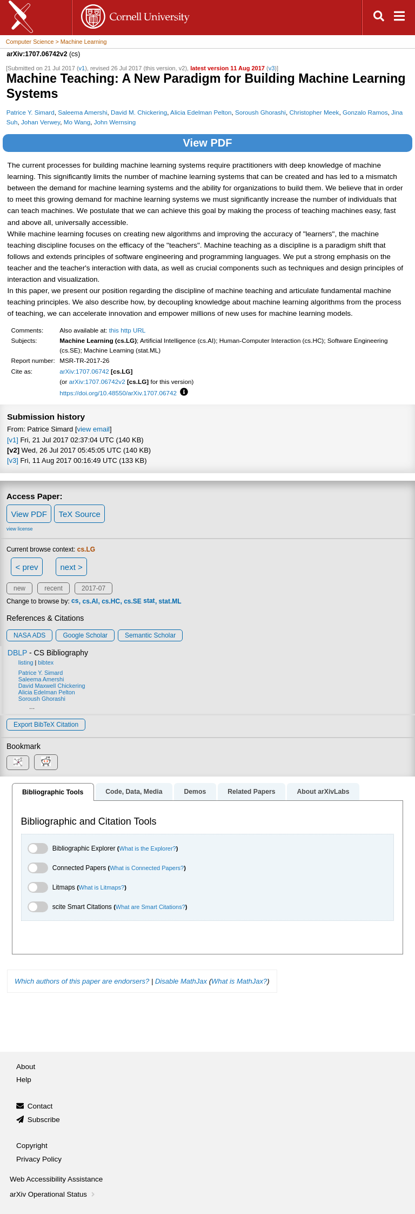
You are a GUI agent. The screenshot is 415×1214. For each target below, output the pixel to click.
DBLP (17, 652)
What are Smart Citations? (150, 907)
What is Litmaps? (101, 887)
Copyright (32, 1146)
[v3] (12, 460)
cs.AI (90, 601)
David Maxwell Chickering (51, 685)
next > (71, 567)
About (25, 1067)
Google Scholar (85, 635)
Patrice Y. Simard (30, 112)
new (19, 588)
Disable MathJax (181, 981)
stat (149, 601)
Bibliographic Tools (52, 792)
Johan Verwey (40, 121)
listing (26, 662)
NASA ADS (29, 635)
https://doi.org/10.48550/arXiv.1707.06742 (118, 392)
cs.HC (111, 601)
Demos (195, 791)
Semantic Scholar (150, 635)
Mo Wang (77, 121)
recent (53, 588)
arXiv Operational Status (53, 1194)
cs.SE (133, 601)
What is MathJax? (239, 981)
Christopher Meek (314, 112)
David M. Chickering (139, 112)
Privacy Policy (39, 1159)
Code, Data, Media (133, 791)
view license (19, 529)
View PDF (207, 143)
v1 (82, 68)
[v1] (12, 440)
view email (93, 429)
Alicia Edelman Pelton (200, 112)
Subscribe (44, 1120)
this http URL (127, 330)
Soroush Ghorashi (260, 112)
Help (23, 1080)
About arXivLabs (323, 791)
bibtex (45, 662)
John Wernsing (115, 121)
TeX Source (79, 514)
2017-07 (93, 588)
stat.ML (170, 601)
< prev (27, 567)
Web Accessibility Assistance (56, 1179)
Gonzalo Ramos (365, 112)
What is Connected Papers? (147, 868)
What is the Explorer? (147, 848)
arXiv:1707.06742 (84, 371)
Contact (40, 1106)
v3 (272, 68)
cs (74, 601)
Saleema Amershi (82, 112)
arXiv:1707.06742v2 (97, 381)
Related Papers (251, 791)
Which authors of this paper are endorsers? (82, 981)
